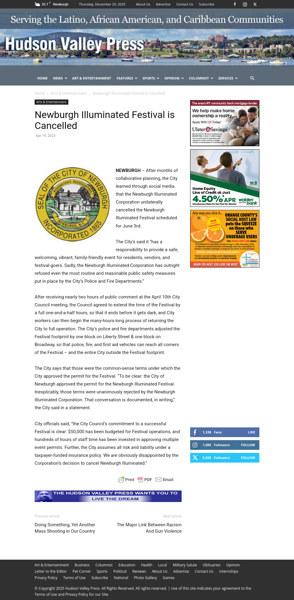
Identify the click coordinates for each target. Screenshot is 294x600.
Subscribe (206, 4)
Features (127, 78)
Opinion (174, 78)
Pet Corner (82, 571)
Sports (150, 78)
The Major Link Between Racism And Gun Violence (149, 528)
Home (42, 78)
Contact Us (184, 4)
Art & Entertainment (91, 78)
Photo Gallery (145, 577)
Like (251, 432)
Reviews (139, 571)
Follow (248, 445)
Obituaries (211, 565)
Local (162, 565)
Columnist (201, 78)
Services (228, 78)
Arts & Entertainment (69, 93)
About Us (143, 4)
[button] (252, 78)
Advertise (163, 4)
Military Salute (185, 565)
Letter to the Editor (51, 571)
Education (126, 565)
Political (119, 571)
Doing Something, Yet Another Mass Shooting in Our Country (65, 528)
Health (146, 565)
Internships (228, 571)
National (121, 577)
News (60, 78)
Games (169, 577)
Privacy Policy (46, 577)
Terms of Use (74, 577)
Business (82, 565)
